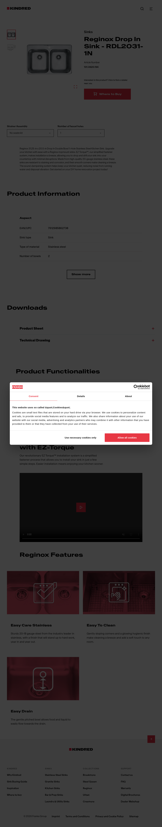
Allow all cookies (127, 437)
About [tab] (128, 396)
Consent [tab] (33, 396)
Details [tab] (81, 396)
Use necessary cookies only (80, 437)
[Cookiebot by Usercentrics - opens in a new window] (136, 387)
